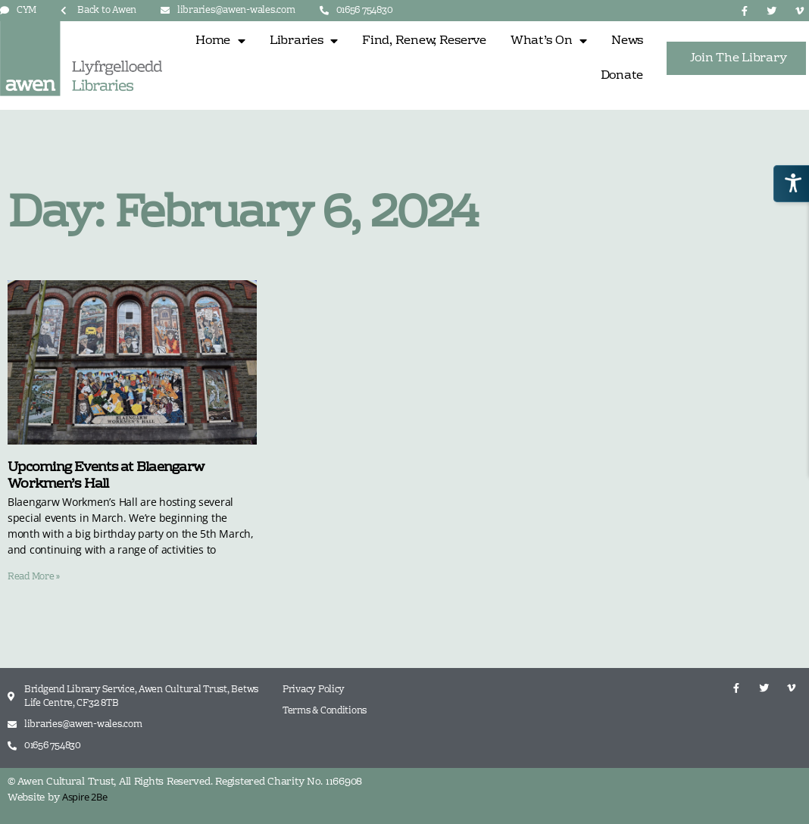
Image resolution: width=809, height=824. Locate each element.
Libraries (304, 41)
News (627, 41)
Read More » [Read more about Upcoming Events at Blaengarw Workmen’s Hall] (34, 577)
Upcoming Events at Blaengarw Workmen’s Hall (106, 476)
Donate (622, 75)
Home (220, 41)
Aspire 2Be (84, 797)
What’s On (549, 41)
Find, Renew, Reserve (424, 41)
